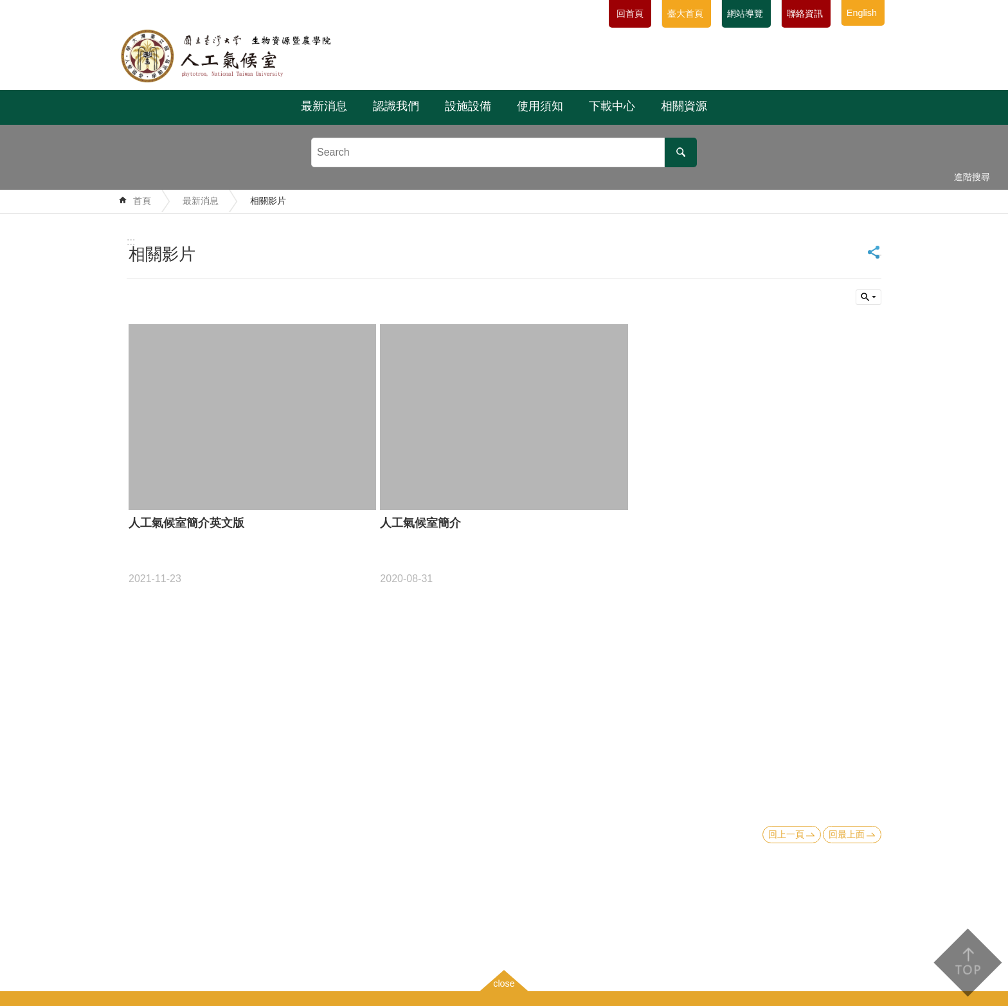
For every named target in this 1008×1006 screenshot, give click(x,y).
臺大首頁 (685, 13)
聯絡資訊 (805, 13)
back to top (967, 962)
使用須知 (540, 106)
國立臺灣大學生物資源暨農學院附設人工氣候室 (258, 56)
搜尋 (681, 152)
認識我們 (396, 106)
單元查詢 (868, 297)
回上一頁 (786, 834)
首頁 (142, 201)
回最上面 (847, 834)
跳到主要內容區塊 (6, 6)
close (504, 983)
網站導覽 (745, 13)
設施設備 (468, 106)
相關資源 (684, 106)
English (862, 13)
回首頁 (630, 13)
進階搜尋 (972, 177)
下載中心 (612, 106)
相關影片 (268, 201)
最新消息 (324, 106)
